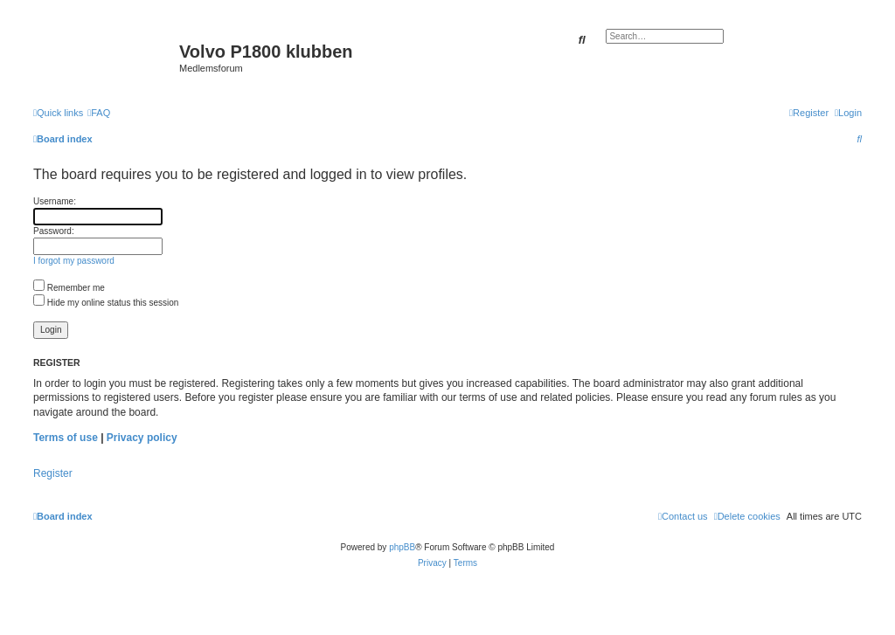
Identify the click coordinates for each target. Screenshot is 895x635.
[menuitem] (98, 112)
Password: (53, 231)
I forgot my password (73, 261)
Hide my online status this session (105, 302)
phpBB (402, 547)
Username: (54, 201)
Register (53, 473)
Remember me (69, 288)
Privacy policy (142, 437)
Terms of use (65, 437)
